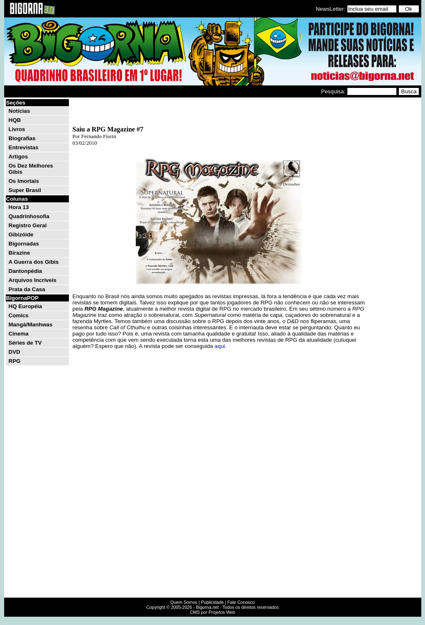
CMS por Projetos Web (212, 612)
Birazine (19, 253)
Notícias (19, 111)
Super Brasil (25, 190)
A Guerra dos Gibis (34, 262)
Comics (19, 315)
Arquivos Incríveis (33, 280)
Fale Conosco (241, 602)
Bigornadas (24, 244)
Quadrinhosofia (29, 216)
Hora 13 (19, 207)
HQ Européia (25, 306)
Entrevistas (24, 147)
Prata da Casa (27, 289)
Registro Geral (28, 225)
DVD (14, 352)
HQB (15, 120)
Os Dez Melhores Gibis (31, 169)
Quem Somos (183, 602)
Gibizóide (21, 234)
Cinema (19, 334)
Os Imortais (24, 181)
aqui (220, 346)
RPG (15, 361)
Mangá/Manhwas (31, 324)
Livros (17, 129)
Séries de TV (25, 343)
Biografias (22, 138)
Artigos (18, 156)
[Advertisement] (395, 223)
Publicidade (212, 602)
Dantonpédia (25, 271)
